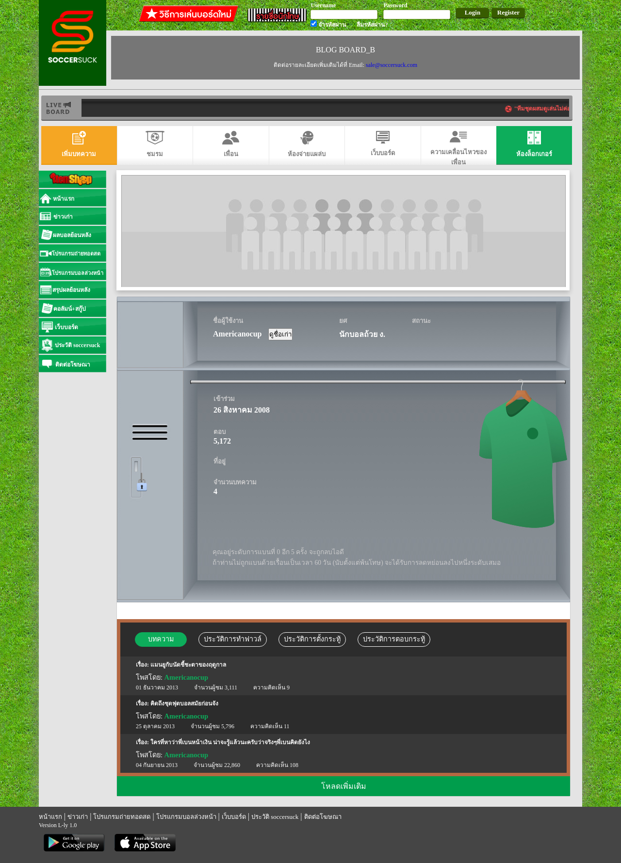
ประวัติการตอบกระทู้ (394, 639)
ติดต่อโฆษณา (323, 816)
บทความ (161, 639)
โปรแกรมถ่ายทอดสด (121, 816)
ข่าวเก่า (77, 816)
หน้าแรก (50, 816)
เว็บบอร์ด (234, 816)
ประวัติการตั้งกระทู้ (312, 639)
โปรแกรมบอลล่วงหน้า (186, 816)
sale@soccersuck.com (391, 65)
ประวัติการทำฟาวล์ (232, 639)
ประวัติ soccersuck (274, 816)
